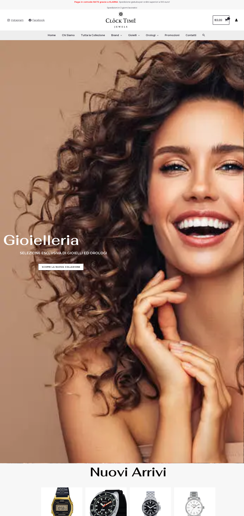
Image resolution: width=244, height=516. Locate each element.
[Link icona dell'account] (236, 20)
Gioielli (133, 35)
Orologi (150, 35)
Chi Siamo (71, 35)
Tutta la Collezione (95, 35)
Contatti (186, 35)
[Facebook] (37, 20)
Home (56, 35)
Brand (117, 35)
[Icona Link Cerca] (198, 35)
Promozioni (169, 35)
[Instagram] (15, 20)
